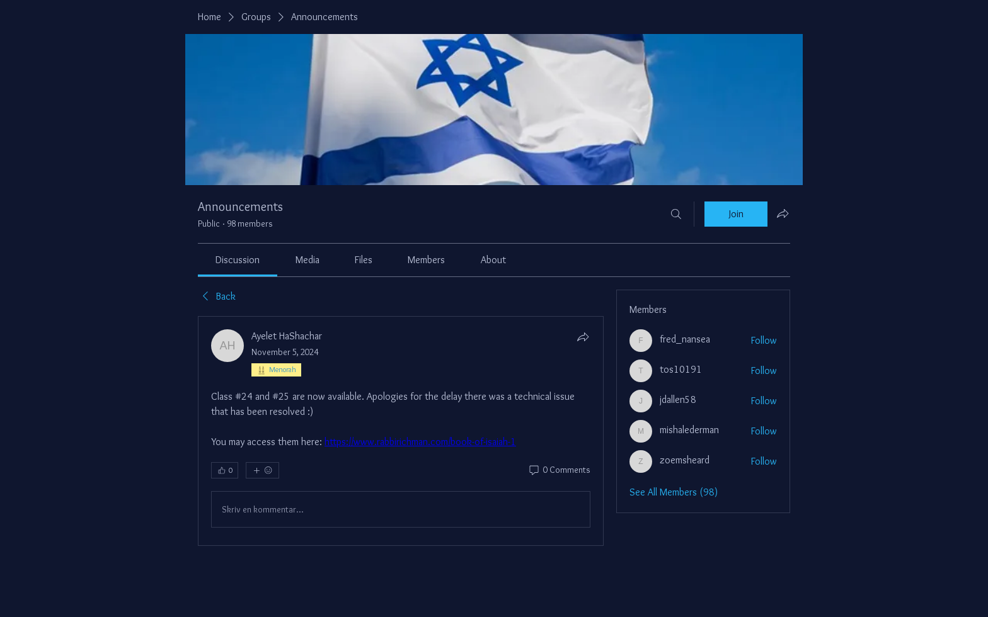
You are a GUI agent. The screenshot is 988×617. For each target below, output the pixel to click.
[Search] (676, 214)
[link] (237, 260)
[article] (401, 431)
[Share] (582, 336)
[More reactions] (262, 470)
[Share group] (782, 213)
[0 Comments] (558, 470)
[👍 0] (224, 470)
